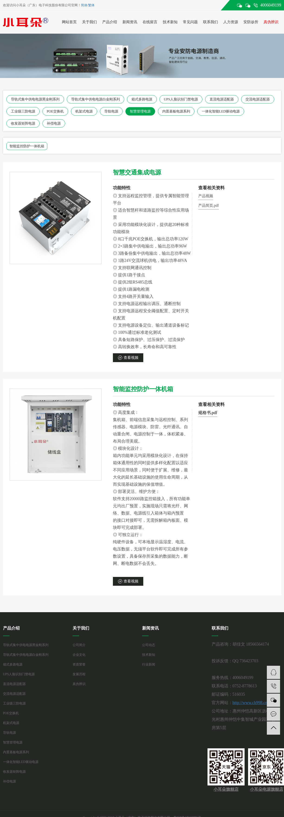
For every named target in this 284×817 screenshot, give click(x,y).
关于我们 (89, 22)
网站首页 (69, 22)
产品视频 (205, 196)
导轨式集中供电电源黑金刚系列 (35, 99)
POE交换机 (55, 111)
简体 (84, 5)
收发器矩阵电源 (23, 123)
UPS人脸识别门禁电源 (181, 99)
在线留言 (150, 22)
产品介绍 (109, 22)
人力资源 (230, 22)
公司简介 (79, 645)
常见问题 (190, 22)
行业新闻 (148, 664)
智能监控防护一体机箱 (27, 146)
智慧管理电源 (140, 111)
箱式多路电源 (141, 99)
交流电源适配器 (258, 99)
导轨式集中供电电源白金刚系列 (95, 99)
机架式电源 (84, 111)
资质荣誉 (79, 664)
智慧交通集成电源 (137, 172)
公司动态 (148, 645)
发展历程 (79, 674)
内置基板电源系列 (176, 111)
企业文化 (79, 654)
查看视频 (131, 358)
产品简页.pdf (208, 205)
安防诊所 (250, 22)
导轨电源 (111, 111)
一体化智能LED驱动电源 (221, 111)
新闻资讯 (129, 22)
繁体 (91, 5)
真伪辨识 (271, 22)
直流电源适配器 (222, 99)
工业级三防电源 (23, 111)
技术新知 (170, 22)
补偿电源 (54, 123)
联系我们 (210, 22)
